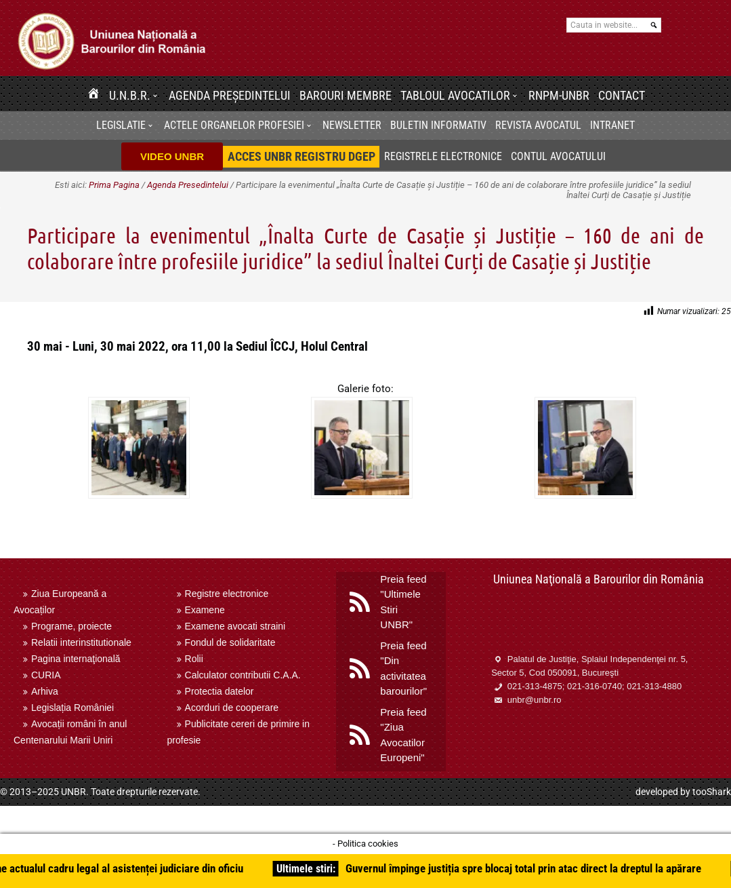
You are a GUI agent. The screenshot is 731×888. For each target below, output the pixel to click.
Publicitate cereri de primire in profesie (238, 732)
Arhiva (44, 691)
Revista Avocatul (538, 125)
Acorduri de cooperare (232, 707)
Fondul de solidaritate (230, 642)
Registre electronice (227, 593)
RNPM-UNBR (558, 95)
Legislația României (72, 707)
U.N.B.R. (129, 95)
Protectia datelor (219, 691)
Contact (621, 95)
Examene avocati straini (235, 626)
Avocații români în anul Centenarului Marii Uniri (70, 732)
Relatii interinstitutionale (81, 642)
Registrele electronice (443, 156)
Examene (205, 609)
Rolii (194, 658)
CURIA (46, 675)
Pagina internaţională (76, 658)
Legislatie (121, 125)
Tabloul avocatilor (455, 95)
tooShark (711, 791)
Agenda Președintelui (230, 95)
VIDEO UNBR (172, 156)
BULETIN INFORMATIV (438, 125)
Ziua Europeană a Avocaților (60, 601)
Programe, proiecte (71, 626)
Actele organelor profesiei (234, 125)
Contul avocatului (558, 156)
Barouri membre (345, 95)
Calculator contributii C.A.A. (243, 675)
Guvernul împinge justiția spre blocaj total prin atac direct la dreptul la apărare (528, 868)
